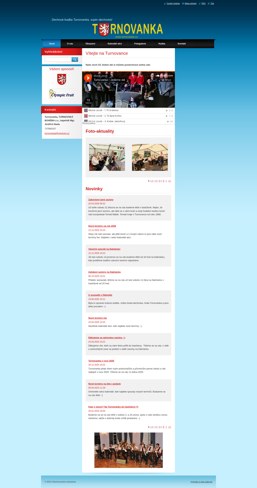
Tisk (212, 3)
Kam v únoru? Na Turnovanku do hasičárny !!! (113, 406)
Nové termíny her (97, 318)
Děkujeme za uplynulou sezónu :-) (106, 337)
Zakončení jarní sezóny (101, 199)
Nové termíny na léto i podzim (104, 383)
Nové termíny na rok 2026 (102, 226)
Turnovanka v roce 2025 (101, 360)
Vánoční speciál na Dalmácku (104, 249)
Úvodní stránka (173, 3)
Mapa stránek (190, 3)
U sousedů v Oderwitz (100, 295)
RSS (203, 3)
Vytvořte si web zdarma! (201, 482)
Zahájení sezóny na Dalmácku (104, 272)
